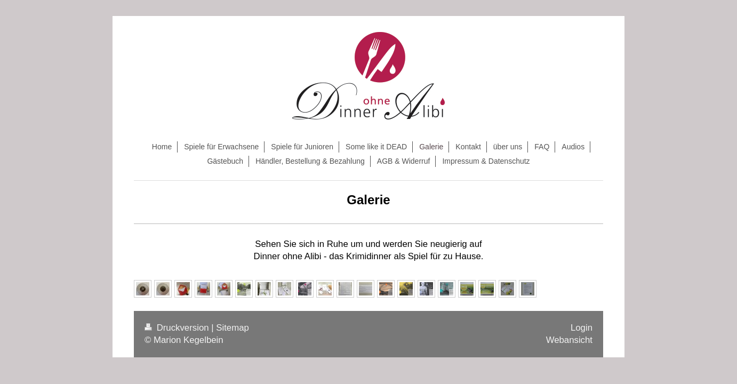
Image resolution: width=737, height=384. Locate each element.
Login (581, 328)
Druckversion (178, 328)
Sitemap (232, 328)
